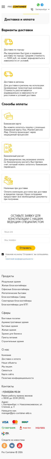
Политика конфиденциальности (18, 378)
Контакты (8, 386)
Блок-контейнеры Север (14, 297)
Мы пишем (7, 366)
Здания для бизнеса (12, 334)
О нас (5, 349)
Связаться (7, 370)
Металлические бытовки (14, 293)
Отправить (25, 248)
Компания (6, 355)
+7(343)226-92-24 (11, 392)
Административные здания (15, 322)
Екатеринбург (41, 9)
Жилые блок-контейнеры (14, 285)
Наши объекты (9, 363)
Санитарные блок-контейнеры (17, 301)
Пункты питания (9, 337)
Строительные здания (13, 341)
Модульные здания (11, 281)
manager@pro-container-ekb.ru (16, 413)
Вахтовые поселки (11, 318)
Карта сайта (8, 374)
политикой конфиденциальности (19, 259)
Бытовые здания (10, 326)
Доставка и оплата (11, 359)
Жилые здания (9, 330)
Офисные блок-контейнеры (15, 289)
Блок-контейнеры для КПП (15, 304)
